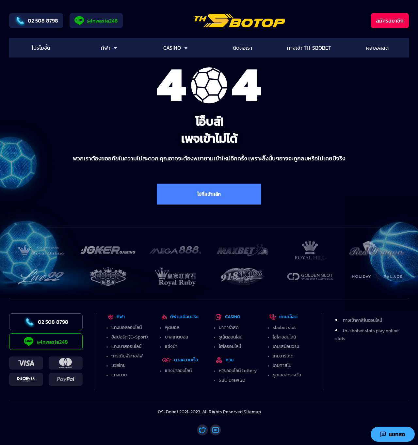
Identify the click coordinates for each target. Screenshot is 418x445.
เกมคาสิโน (282, 365)
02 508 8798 (36, 20)
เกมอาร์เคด (283, 356)
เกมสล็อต (283, 316)
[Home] (239, 20)
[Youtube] (215, 430)
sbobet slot (284, 327)
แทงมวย (119, 374)
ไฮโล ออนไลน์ (284, 337)
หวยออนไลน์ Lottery (238, 370)
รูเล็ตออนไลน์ (230, 337)
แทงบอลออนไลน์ (126, 327)
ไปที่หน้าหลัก (209, 194)
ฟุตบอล (172, 327)
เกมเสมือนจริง (286, 346)
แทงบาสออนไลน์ (126, 346)
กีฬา (116, 316)
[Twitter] (202, 430)
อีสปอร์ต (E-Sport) (129, 337)
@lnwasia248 (96, 20)
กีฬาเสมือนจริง (180, 316)
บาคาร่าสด (229, 327)
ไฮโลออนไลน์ (230, 346)
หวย (225, 359)
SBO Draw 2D (232, 380)
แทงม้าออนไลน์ (178, 370)
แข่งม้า (171, 346)
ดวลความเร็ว (180, 359)
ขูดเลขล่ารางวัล (287, 374)
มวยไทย (118, 365)
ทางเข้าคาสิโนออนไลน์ (362, 320)
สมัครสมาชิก (390, 21)
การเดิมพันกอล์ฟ (127, 356)
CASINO (228, 316)
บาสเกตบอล (176, 337)
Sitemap (252, 411)
